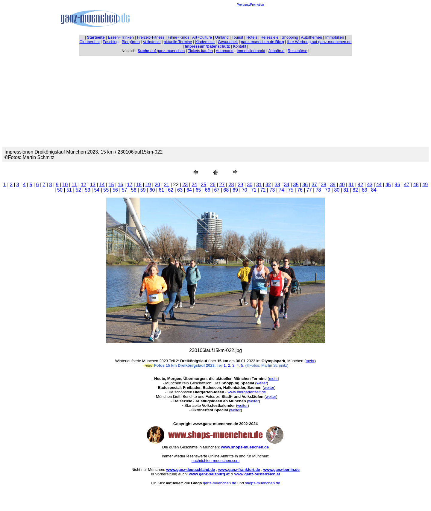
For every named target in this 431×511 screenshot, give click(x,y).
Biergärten (131, 42)
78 (318, 189)
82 (355, 189)
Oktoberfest (90, 42)
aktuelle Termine (178, 42)
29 (240, 184)
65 (198, 189)
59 (143, 189)
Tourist (237, 37)
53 (87, 189)
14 (102, 184)
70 (244, 189)
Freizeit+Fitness (151, 37)
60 (152, 189)
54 (96, 189)
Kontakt (239, 46)
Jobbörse (276, 50)
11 (74, 184)
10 (65, 184)
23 (185, 184)
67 (216, 189)
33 (277, 184)
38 (323, 184)
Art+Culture (202, 37)
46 (397, 184)
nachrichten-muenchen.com (215, 460)
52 (78, 189)
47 (406, 184)
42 (360, 184)
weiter (262, 383)
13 (92, 184)
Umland (222, 37)
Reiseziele (269, 37)
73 (272, 189)
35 (296, 184)
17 (129, 184)
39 (333, 184)
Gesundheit (228, 42)
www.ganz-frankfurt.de (239, 469)
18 (139, 184)
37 (314, 184)
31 (259, 184)
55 (106, 189)
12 (83, 184)
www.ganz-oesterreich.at (257, 474)
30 (249, 184)
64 (189, 189)
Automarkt (224, 50)
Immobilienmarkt (251, 50)
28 (231, 184)
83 (364, 189)
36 (305, 184)
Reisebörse (297, 50)
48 (416, 184)
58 (133, 189)
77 (309, 189)
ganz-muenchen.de (262, 42)
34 (286, 184)
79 (327, 189)
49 (425, 184)
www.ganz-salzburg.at (209, 474)
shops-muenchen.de (262, 483)
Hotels (251, 37)
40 (342, 184)
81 (346, 189)
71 (254, 189)
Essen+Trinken (121, 37)
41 (351, 184)
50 (60, 189)
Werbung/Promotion (250, 4)
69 (235, 189)
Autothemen (311, 37)
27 (222, 184)
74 (281, 189)
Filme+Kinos (178, 37)
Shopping (290, 37)
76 (300, 189)
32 (268, 184)
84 (374, 189)
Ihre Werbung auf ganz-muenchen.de (319, 42)
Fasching (111, 42)
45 (388, 184)
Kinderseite (205, 42)
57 (124, 189)
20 (157, 184)
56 (115, 189)
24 (194, 184)
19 (148, 184)
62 (170, 189)
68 (226, 189)
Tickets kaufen (200, 50)
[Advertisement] (250, 19)
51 (69, 189)
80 (336, 189)
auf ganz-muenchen (161, 50)
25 (203, 184)
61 (161, 189)
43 (369, 184)
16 (120, 184)
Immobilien (334, 37)
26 (213, 184)
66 (207, 189)
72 (263, 189)
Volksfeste (151, 42)
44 (379, 184)
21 (166, 184)
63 (180, 189)
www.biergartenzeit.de (246, 392)
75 (290, 189)
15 (111, 184)
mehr (310, 361)
